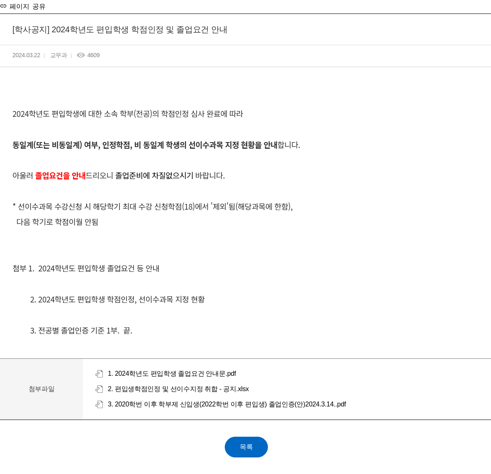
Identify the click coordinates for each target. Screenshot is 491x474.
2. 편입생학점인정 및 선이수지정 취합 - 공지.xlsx (178, 388)
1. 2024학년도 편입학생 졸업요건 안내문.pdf (172, 373)
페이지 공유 (26, 5)
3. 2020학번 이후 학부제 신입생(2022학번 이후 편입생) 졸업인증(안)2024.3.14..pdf (227, 404)
